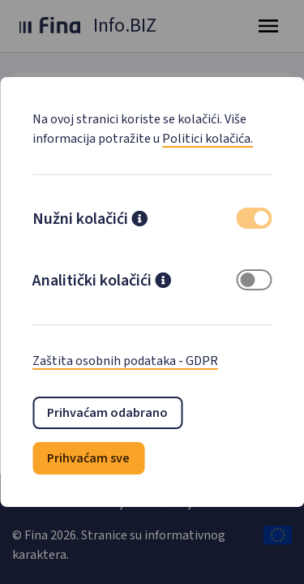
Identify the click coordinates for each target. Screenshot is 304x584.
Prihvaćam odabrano (107, 413)
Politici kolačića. (207, 139)
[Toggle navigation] (268, 26)
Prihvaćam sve (88, 458)
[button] (139, 220)
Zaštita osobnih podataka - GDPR (125, 361)
